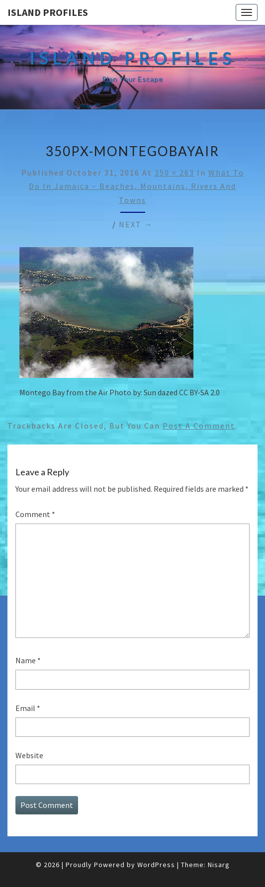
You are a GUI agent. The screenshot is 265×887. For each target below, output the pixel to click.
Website (29, 755)
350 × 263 (174, 172)
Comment (35, 514)
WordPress (156, 864)
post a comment (199, 426)
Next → (136, 224)
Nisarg (219, 864)
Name (28, 660)
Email (27, 708)
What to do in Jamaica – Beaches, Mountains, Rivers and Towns (136, 186)
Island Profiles (47, 12)
